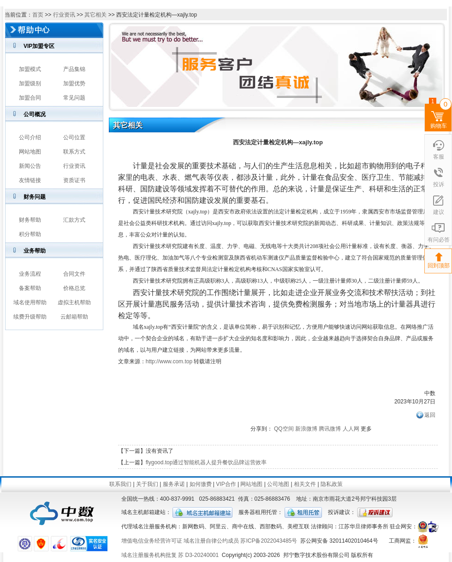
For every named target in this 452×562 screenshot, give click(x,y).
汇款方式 (74, 220)
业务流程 (30, 274)
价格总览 (74, 288)
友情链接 (30, 180)
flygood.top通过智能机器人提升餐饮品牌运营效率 (206, 462)
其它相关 (95, 15)
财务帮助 (30, 220)
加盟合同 (30, 98)
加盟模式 (30, 69)
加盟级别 (30, 83)
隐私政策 (332, 484)
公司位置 (74, 137)
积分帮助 (30, 234)
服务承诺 (174, 484)
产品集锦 (74, 69)
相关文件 (305, 484)
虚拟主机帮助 (74, 302)
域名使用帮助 (30, 302)
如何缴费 (201, 484)
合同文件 (74, 274)
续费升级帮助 (30, 317)
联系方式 (74, 151)
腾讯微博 (330, 429)
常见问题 (74, 98)
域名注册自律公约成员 (211, 541)
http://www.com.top (169, 361)
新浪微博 (306, 429)
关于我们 (147, 484)
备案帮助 (30, 288)
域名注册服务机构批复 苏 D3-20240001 (170, 555)
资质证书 (74, 180)
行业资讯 (64, 15)
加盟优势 (74, 83)
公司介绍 (30, 137)
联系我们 (120, 484)
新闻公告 (30, 166)
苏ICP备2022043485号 (268, 541)
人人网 (351, 429)
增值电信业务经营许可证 (151, 541)
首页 (37, 15)
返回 (429, 415)
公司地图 (278, 484)
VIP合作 (226, 484)
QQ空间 (284, 429)
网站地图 (30, 151)
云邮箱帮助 (74, 317)
